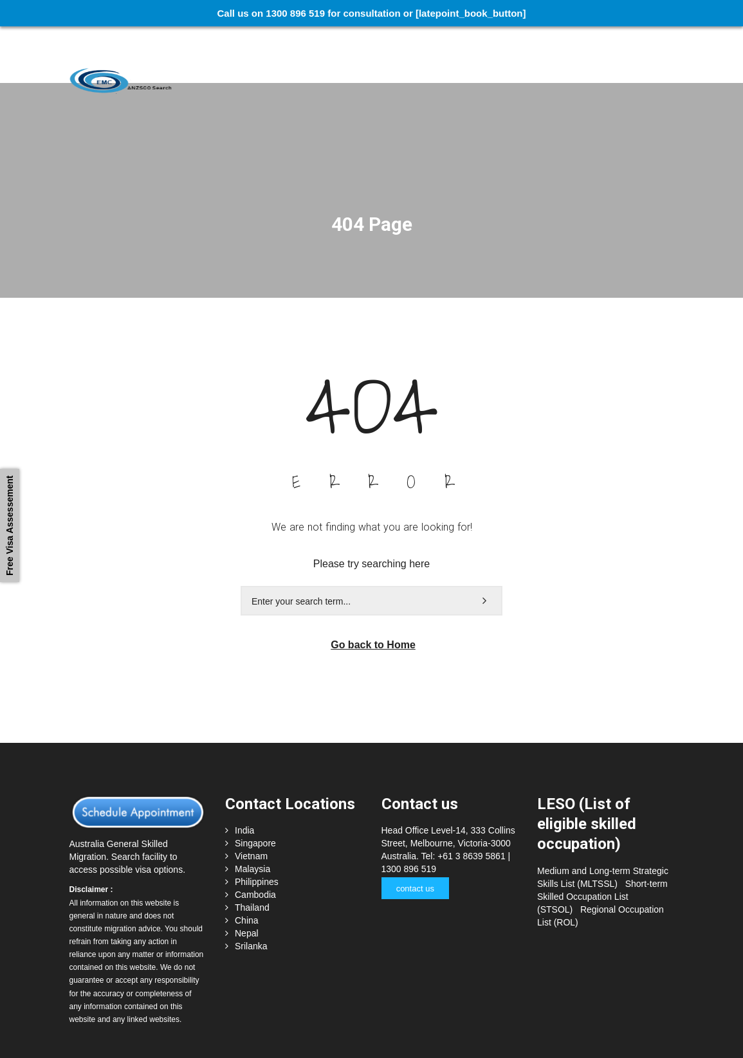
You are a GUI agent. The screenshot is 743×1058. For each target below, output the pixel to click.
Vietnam (251, 799)
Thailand (252, 851)
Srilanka (251, 889)
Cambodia (255, 838)
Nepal (247, 876)
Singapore (255, 786)
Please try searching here (371, 507)
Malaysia (252, 812)
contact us (413, 832)
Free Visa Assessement (10, 525)
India (244, 774)
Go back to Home (373, 588)
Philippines (257, 825)
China (247, 864)
